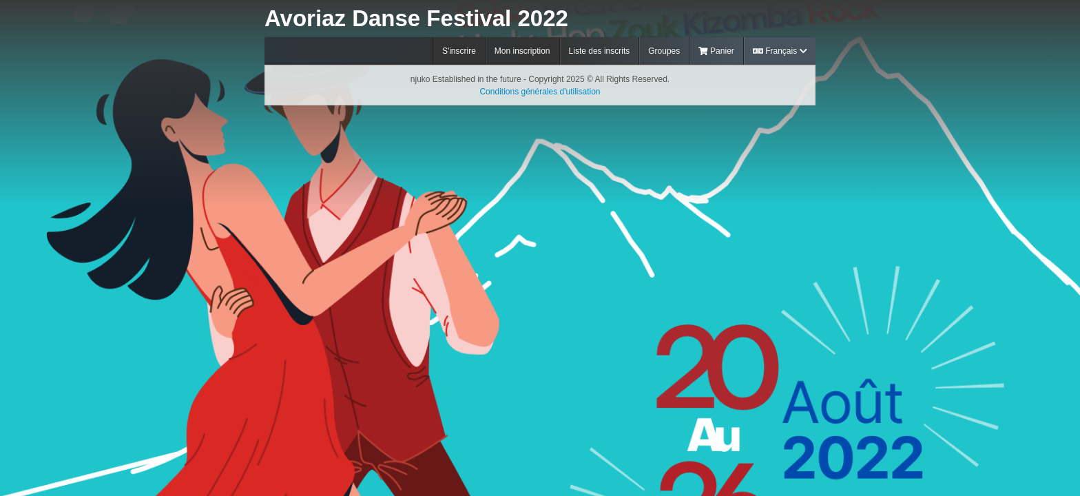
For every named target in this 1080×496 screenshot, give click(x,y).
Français (780, 51)
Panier (716, 51)
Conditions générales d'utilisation (539, 91)
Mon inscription (522, 51)
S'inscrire (459, 51)
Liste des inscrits (599, 51)
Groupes (664, 51)
